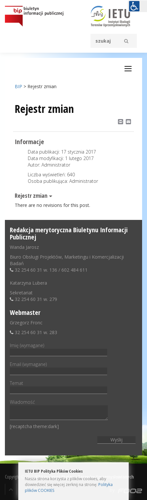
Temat (58, 386)
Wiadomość (59, 410)
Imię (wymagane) (58, 348)
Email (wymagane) (58, 367)
